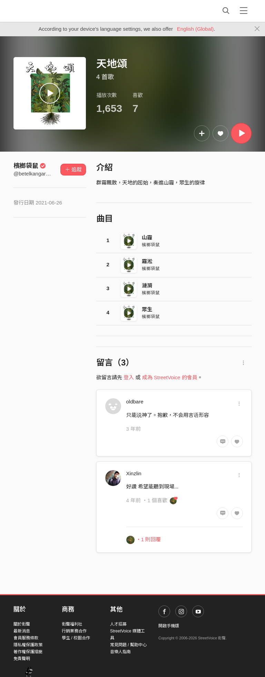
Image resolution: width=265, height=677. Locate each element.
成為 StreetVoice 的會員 (169, 377)
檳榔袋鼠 (29, 165)
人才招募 (118, 624)
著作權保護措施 (27, 651)
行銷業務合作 (74, 631)
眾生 (147, 309)
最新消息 (21, 631)
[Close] (257, 29)
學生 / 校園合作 (76, 638)
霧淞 (147, 261)
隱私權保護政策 (27, 644)
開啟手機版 (168, 625)
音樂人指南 (120, 651)
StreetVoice (41, 10)
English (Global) (195, 29)
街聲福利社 (72, 624)
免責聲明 (21, 658)
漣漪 (147, 285)
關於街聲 (21, 624)
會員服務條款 (25, 638)
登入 (129, 377)
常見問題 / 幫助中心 (128, 644)
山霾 (147, 237)
